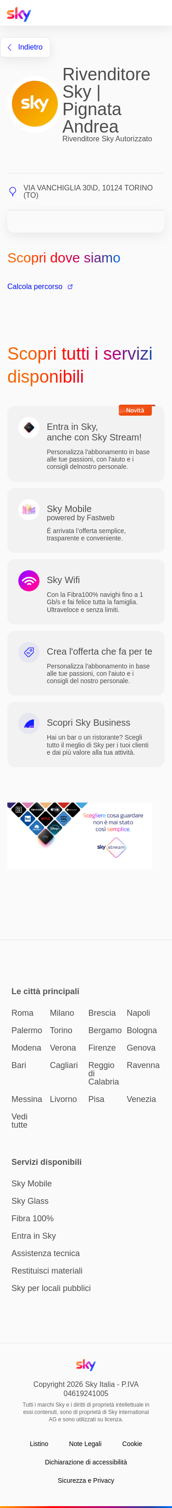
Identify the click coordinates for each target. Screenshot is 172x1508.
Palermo (26, 1030)
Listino (39, 1443)
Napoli (138, 1013)
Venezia (141, 1099)
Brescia (102, 1013)
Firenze (102, 1047)
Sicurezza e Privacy (86, 1480)
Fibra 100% (32, 1218)
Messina (26, 1099)
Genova (141, 1047)
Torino (61, 1030)
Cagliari (64, 1065)
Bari (18, 1065)
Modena (26, 1047)
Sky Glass (30, 1201)
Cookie (132, 1443)
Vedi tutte (19, 1121)
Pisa (97, 1099)
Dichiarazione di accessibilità (86, 1462)
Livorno (63, 1099)
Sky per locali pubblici (51, 1288)
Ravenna (143, 1065)
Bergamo (105, 1030)
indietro (25, 47)
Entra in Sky (33, 1236)
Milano (62, 1013)
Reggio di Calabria (104, 1073)
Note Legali (85, 1443)
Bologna (142, 1030)
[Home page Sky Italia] (22, 14)
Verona (63, 1047)
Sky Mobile (31, 1183)
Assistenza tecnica (45, 1253)
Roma (22, 1013)
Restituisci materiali (47, 1270)
